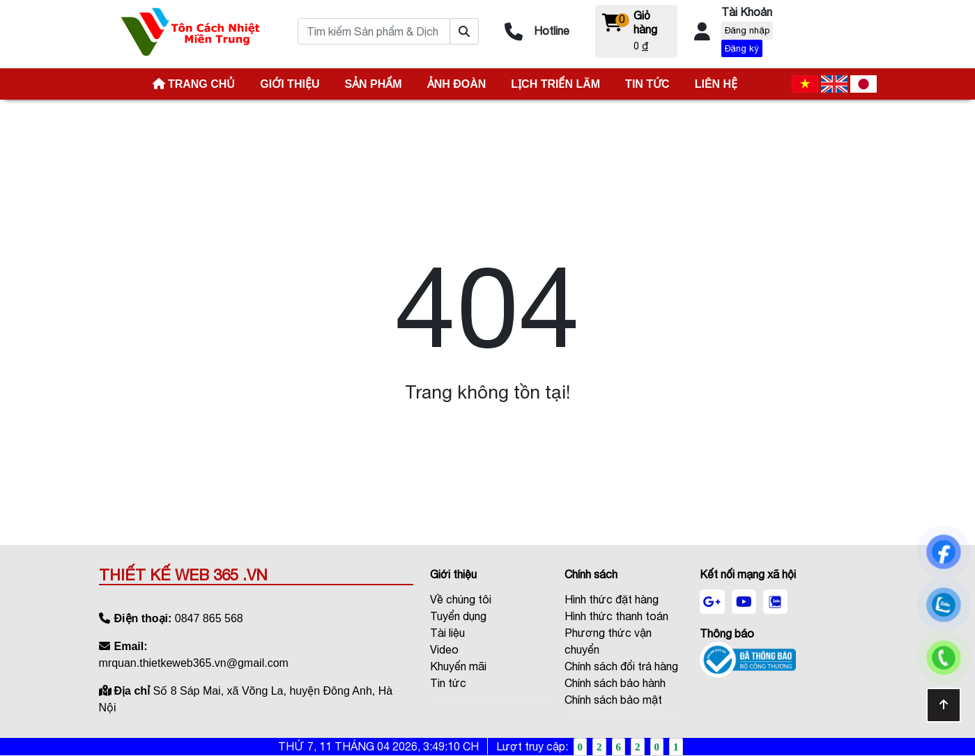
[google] (712, 602)
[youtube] (744, 602)
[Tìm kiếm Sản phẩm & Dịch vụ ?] (464, 31)
